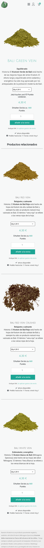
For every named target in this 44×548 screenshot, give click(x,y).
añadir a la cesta (22, 122)
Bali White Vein (23, 448)
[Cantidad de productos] (22, 116)
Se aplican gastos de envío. (26, 128)
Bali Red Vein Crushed (23, 323)
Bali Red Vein (22, 197)
